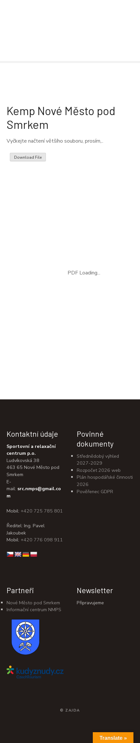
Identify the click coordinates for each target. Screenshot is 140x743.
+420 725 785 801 (42, 511)
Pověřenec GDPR (95, 491)
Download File (28, 157)
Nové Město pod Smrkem (33, 602)
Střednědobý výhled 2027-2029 (98, 460)
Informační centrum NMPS (34, 609)
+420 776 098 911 (42, 539)
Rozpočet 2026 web (99, 470)
